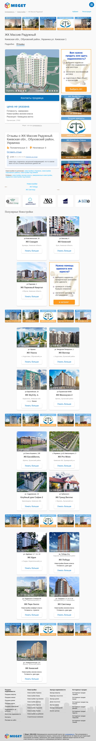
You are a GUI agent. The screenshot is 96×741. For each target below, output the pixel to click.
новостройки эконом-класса (22, 174)
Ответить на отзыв (32, 155)
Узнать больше (32, 249)
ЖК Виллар (64, 351)
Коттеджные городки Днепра (78, 706)
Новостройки (21, 12)
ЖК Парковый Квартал (32, 286)
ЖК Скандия (32, 240)
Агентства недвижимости (13, 712)
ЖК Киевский (64, 240)
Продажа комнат (10, 696)
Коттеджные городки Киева (78, 696)
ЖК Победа (34, 185)
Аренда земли (54, 703)
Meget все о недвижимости (13, 734)
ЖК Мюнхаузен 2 (64, 393)
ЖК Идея (32, 556)
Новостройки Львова (33, 709)
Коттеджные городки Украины (78, 692)
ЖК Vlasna (32, 351)
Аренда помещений (56, 706)
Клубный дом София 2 (31, 496)
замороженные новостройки (42, 174)
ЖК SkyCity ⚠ (31, 393)
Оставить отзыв (14, 150)
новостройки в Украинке (32, 169)
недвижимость (37, 124)
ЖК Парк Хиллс (31, 603)
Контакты (8, 715)
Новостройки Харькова (34, 706)
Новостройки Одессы (34, 703)
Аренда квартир (55, 691)
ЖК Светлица (30, 188)
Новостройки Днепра (34, 700)
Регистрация (86, 12)
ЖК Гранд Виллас (64, 496)
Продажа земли (10, 702)
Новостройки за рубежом (35, 712)
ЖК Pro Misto (64, 455)
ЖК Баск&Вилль (32, 455)
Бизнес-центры (55, 709)
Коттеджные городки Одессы (78, 710)
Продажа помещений (11, 705)
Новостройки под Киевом (35, 697)
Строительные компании (35, 715)
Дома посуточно (55, 700)
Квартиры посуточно (56, 694)
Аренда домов (54, 697)
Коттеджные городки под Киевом (80, 701)
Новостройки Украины (34, 691)
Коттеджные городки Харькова (78, 715)
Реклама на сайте (10, 718)
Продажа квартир (10, 693)
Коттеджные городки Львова (78, 719)
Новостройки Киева (33, 694)
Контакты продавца (32, 96)
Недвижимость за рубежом (10, 708)
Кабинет (75, 12)
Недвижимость (9, 12)
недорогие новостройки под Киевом (18, 175)
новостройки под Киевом (29, 171)
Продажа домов (10, 699)
